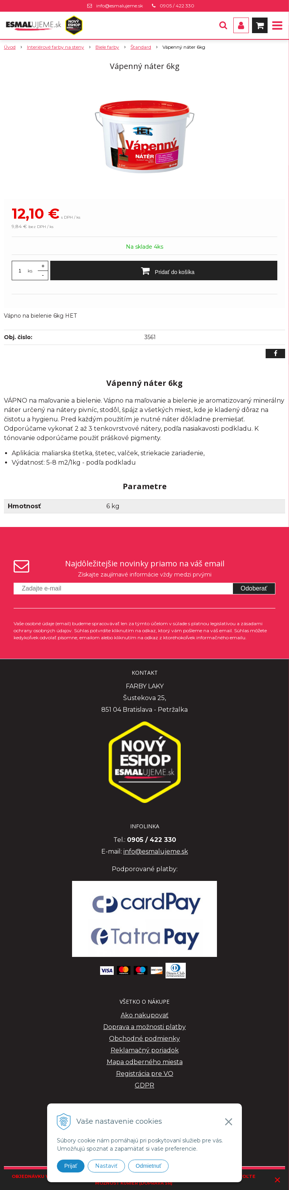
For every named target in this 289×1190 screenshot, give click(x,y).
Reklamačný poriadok (145, 1050)
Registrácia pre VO (144, 1073)
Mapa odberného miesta (145, 1062)
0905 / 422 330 (177, 6)
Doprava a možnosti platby (144, 1027)
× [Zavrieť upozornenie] (277, 1179)
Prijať (70, 1166)
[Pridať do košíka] (163, 270)
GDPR (144, 1085)
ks (30, 271)
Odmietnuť (148, 1166)
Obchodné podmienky (144, 1038)
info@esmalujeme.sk (119, 6)
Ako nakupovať (145, 1015)
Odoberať (254, 588)
